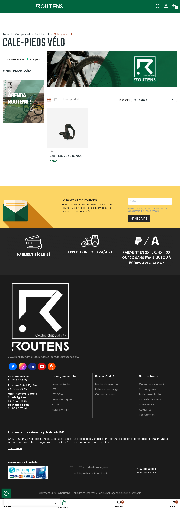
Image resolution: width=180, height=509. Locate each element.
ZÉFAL (52, 152)
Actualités (145, 409)
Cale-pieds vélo (17, 71)
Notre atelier (146, 404)
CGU (72, 467)
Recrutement (147, 414)
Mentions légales (98, 467)
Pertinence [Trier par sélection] (154, 100)
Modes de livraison (106, 384)
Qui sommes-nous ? (151, 384)
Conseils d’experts (150, 399)
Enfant (56, 404)
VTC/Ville (57, 394)
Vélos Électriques (62, 399)
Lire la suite (15, 448)
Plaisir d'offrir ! (60, 409)
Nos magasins (147, 389)
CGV (81, 467)
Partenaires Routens (151, 394)
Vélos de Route (61, 384)
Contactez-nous (105, 394)
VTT (54, 389)
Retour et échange (106, 389)
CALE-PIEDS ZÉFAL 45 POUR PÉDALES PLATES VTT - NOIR (67, 156)
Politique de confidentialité (90, 473)
